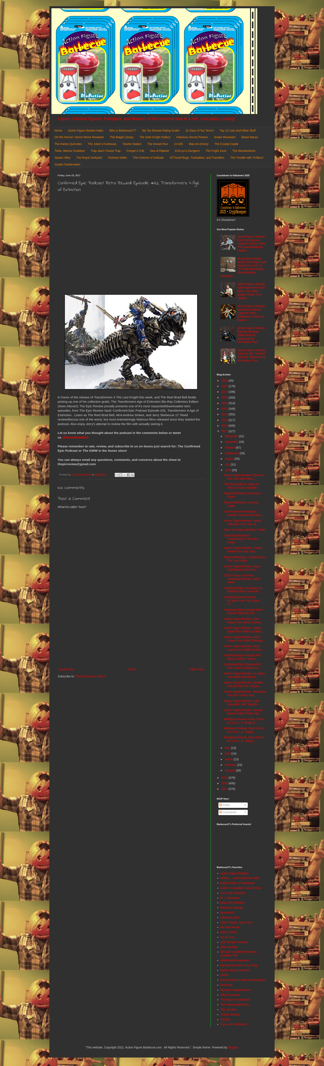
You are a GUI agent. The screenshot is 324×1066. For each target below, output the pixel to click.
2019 (225, 420)
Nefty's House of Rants (235, 970)
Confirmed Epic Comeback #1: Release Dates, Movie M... (243, 589)
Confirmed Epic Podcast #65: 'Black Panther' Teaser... (242, 657)
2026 (225, 380)
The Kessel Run (157, 144)
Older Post (196, 669)
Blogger (233, 1047)
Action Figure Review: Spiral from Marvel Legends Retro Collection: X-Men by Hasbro (251, 313)
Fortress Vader (117, 157)
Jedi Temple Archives (234, 942)
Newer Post (66, 669)
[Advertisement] (131, 633)
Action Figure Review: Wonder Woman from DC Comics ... (243, 684)
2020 (225, 414)
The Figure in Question (235, 999)
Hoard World (228, 932)
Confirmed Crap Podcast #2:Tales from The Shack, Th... (242, 600)
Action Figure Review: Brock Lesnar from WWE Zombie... (244, 647)
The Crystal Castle (226, 144)
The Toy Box (228, 1009)
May (228, 748)
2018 (225, 425)
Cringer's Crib (135, 150)
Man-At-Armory (198, 144)
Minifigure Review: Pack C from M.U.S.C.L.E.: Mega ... (244, 730)
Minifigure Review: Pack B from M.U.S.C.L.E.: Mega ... (244, 739)
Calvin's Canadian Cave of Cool (240, 888)
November (232, 441)
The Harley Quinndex (68, 144)
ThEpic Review (230, 1014)
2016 (225, 777)
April (228, 753)
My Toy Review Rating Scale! (161, 130)
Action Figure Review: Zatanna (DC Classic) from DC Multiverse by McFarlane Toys (251, 355)
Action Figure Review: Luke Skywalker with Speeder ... (242, 702)
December (232, 436)
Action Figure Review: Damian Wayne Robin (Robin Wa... (243, 711)
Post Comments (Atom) (90, 676)
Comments (228, 812)
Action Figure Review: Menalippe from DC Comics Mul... (245, 693)
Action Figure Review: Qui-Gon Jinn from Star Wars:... (244, 476)
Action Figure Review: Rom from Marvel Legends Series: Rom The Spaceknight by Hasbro (251, 243)
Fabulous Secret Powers (192, 137)
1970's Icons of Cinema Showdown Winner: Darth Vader (242, 579)
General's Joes (230, 917)
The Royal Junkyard (89, 157)
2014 (225, 789)
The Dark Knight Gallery (154, 137)
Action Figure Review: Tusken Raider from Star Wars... (243, 549)
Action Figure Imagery (234, 873)
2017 (225, 431)
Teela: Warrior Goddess (70, 150)
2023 (225, 397)
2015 (225, 783)
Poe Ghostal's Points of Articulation (242, 980)
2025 (225, 386)
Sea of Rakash (159, 150)
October (230, 447)
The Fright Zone (216, 150)
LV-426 (178, 144)
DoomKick (227, 912)
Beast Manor (250, 137)
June (228, 470)
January (230, 770)
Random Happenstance (235, 990)
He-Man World (229, 927)
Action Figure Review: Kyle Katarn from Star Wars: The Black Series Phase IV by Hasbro (251, 290)
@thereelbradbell (75, 437)
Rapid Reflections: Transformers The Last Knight (244, 559)
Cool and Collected (232, 893)
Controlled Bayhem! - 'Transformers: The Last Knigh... (240, 539)
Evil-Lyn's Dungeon (187, 150)
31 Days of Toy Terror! (200, 130)
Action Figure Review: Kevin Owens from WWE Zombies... (244, 638)
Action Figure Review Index (85, 130)
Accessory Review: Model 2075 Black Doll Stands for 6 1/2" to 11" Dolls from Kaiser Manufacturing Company (243, 267)
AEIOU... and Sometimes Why (239, 878)
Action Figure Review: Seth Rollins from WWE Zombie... (243, 620)
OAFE (224, 975)
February (231, 765)
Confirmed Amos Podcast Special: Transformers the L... (244, 513)
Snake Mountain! (225, 137)
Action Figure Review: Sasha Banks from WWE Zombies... (244, 629)
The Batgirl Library (121, 137)
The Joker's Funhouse (102, 144)
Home (58, 130)
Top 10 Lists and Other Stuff (237, 130)
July (228, 464)
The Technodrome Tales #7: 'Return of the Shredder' (242, 486)
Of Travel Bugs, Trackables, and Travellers (197, 157)
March (229, 759)
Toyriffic (225, 1019)
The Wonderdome (243, 150)
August (229, 458)
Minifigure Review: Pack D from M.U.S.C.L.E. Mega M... (244, 720)
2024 (225, 391)
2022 (225, 403)
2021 (225, 408)
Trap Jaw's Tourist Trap (106, 150)
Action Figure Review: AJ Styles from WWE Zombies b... (244, 675)
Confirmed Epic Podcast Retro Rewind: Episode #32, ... (243, 611)
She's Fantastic (230, 995)
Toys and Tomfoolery (233, 1024)
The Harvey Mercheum (235, 1004)
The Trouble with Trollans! (246, 157)
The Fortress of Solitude (148, 157)
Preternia (226, 985)
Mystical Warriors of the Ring (238, 965)
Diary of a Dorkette (232, 902)
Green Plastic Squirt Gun (236, 922)
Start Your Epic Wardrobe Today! (245, 529)
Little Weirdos (229, 947)
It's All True (227, 937)
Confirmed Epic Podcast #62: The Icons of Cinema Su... (242, 666)
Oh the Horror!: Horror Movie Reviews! (79, 137)
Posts (224, 805)
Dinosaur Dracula (231, 907)
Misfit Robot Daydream (235, 960)
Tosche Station (131, 144)
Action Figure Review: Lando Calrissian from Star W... (242, 522)
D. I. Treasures (229, 898)
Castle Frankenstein (67, 164)
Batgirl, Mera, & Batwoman (237, 883)
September (232, 453)
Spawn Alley (62, 157)
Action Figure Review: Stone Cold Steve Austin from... (242, 568)
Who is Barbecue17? (122, 130)
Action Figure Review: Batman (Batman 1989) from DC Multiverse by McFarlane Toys (251, 335)
